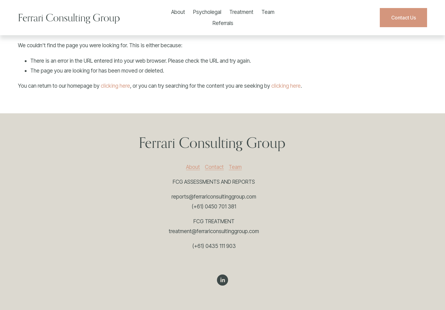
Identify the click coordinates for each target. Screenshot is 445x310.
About (178, 12)
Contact (214, 167)
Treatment (241, 12)
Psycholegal (207, 12)
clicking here (115, 85)
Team (267, 12)
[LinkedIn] (222, 280)
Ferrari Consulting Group (69, 17)
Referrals (223, 23)
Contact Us (403, 18)
